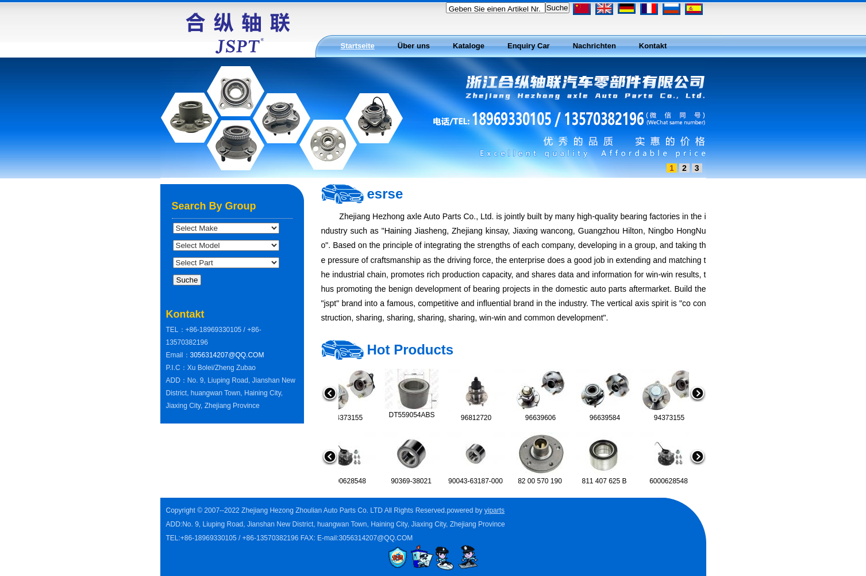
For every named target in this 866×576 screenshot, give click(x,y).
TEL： (176, 330)
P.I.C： (176, 368)
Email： (178, 355)
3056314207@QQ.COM (227, 355)
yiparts (494, 510)
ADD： (176, 380)
